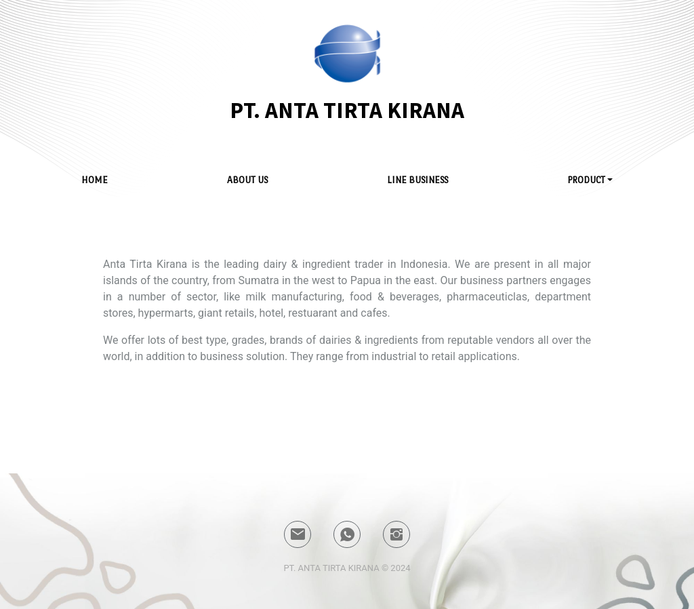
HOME (94, 180)
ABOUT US (247, 180)
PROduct (586, 180)
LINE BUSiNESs (417, 180)
